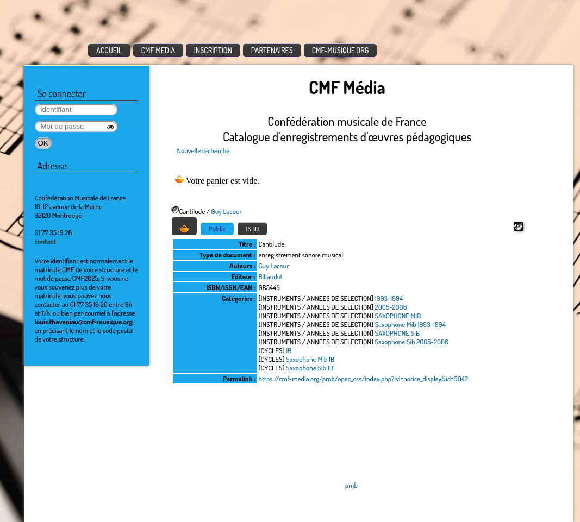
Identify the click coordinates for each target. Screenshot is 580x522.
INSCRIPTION (213, 50)
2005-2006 (391, 307)
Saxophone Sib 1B (309, 367)
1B (288, 350)
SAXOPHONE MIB (398, 315)
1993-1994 (389, 298)
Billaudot (271, 276)
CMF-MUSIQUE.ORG (340, 50)
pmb (351, 485)
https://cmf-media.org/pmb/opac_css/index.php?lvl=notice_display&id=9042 (363, 378)
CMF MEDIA (158, 50)
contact (46, 241)
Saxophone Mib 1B (310, 359)
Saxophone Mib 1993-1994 (410, 324)
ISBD (252, 228)
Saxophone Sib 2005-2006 (411, 341)
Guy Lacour (226, 211)
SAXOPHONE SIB (397, 333)
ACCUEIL (109, 50)
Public (217, 228)
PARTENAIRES (272, 50)
